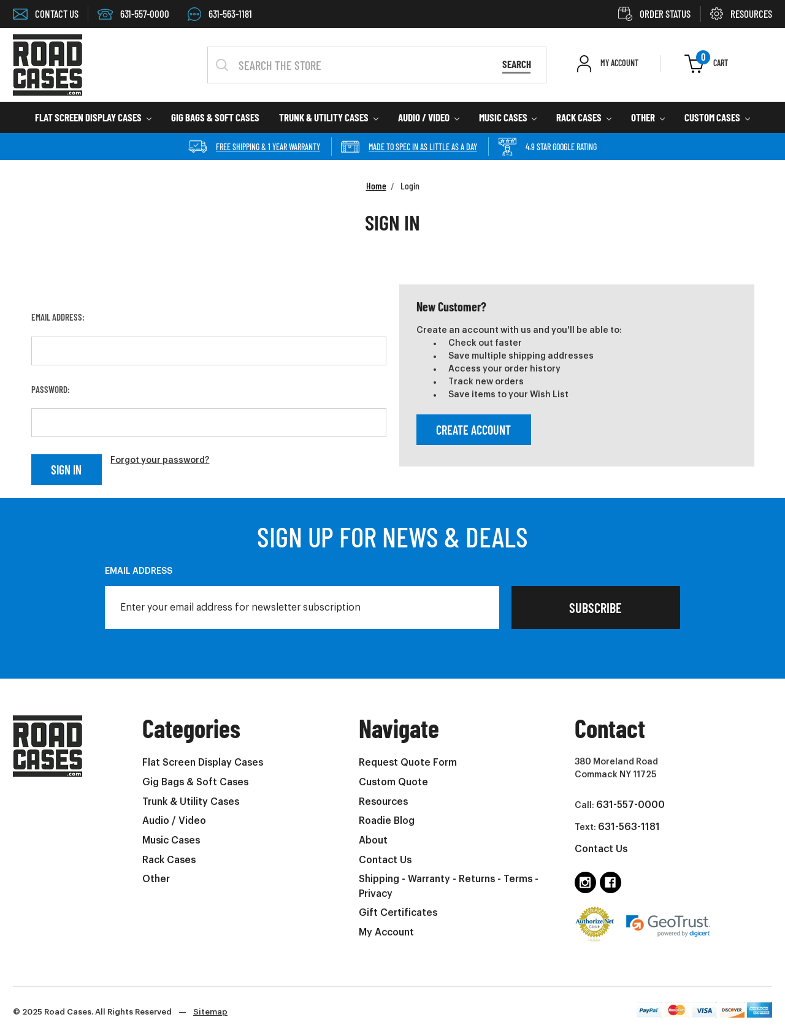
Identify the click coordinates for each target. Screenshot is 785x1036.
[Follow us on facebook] (610, 882)
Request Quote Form (408, 762)
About (373, 840)
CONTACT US (45, 13)
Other (648, 117)
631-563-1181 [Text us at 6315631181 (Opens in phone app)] (220, 13)
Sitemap (210, 1012)
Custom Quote (393, 782)
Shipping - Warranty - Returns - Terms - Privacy (448, 886)
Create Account (473, 429)
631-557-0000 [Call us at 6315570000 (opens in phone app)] (630, 805)
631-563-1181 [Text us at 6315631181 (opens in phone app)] (629, 827)
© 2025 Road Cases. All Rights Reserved (120, 1012)
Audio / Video (428, 117)
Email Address (138, 571)
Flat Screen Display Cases (93, 117)
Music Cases (508, 117)
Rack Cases (583, 117)
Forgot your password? (159, 460)
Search (516, 64)
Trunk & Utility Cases (328, 117)
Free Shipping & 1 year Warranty (254, 146)
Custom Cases (717, 117)
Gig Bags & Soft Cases (215, 117)
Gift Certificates (398, 913)
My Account (386, 932)
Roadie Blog (387, 821)
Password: (50, 389)
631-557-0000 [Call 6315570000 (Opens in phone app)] (133, 13)
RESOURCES (741, 13)
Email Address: (58, 316)
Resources (383, 802)
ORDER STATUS (654, 13)
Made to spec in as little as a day (409, 146)
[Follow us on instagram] (585, 882)
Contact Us (385, 860)
